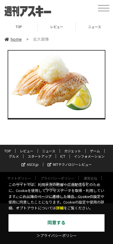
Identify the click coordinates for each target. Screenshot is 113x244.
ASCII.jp (30, 164)
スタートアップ (39, 156)
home (13, 39)
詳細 (60, 208)
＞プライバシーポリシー (56, 236)
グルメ (14, 156)
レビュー (56, 26)
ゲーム (95, 150)
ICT (62, 156)
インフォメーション (89, 156)
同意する (56, 222)
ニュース (48, 150)
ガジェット (72, 150)
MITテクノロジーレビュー (69, 164)
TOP (19, 26)
